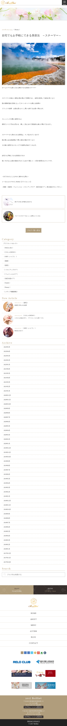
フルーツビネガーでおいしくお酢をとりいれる (21, 216)
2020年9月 (7, 408)
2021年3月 (7, 382)
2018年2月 (7, 544)
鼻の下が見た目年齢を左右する (17, 202)
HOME (33, 613)
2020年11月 (7, 399)
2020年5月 (7, 426)
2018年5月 (7, 531)
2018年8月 (7, 518)
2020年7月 (7, 417)
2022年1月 (7, 364)
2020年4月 (7, 430)
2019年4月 (7, 483)
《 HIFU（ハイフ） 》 (10, 256)
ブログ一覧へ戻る (33, 230)
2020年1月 (7, 443)
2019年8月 (7, 465)
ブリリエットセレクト (10, 243)
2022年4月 (7, 351)
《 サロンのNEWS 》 (10, 252)
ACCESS (33, 631)
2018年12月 (7, 500)
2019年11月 (7, 452)
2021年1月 (7, 391)
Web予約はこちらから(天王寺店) (33, 717)
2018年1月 (7, 549)
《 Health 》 (7, 283)
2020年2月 (7, 439)
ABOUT (33, 619)
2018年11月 (7, 505)
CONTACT (33, 643)
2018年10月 (7, 509)
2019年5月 (7, 478)
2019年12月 (7, 448)
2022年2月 (7, 360)
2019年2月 (7, 492)
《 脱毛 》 (6, 265)
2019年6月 (7, 474)
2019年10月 (7, 457)
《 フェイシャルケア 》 (10, 274)
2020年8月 (7, 413)
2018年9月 (7, 514)
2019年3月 (7, 487)
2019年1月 (7, 496)
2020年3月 (7, 435)
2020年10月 (7, 404)
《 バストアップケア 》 (10, 270)
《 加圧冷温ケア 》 (9, 278)
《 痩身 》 (6, 261)
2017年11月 (7, 557)
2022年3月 (7, 356)
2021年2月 (7, 386)
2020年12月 (7, 395)
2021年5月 (7, 373)
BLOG (33, 637)
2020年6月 (7, 421)
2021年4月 (7, 378)
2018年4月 (7, 536)
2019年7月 (7, 470)
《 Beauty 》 (7, 287)
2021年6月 (7, 369)
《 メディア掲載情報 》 (10, 291)
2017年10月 (7, 562)
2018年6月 (7, 527)
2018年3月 (7, 540)
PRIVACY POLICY (33, 721)
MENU (33, 625)
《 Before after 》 (8, 248)
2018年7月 (7, 522)
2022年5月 (7, 347)
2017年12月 (7, 553)
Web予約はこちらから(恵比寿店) (33, 707)
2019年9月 (7, 461)
